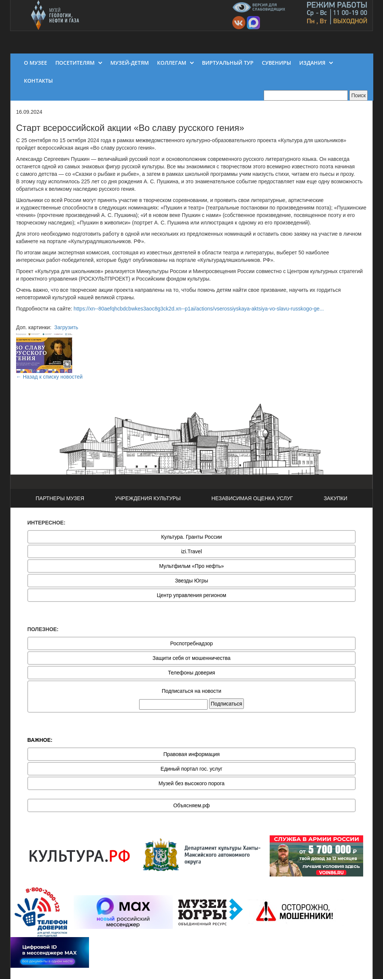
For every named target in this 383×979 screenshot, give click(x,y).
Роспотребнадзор (191, 643)
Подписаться (226, 704)
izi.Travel (191, 551)
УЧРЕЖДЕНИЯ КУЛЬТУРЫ (148, 498)
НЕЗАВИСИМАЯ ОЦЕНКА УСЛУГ (252, 498)
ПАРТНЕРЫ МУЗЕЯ (60, 498)
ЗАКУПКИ (335, 498)
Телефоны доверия (191, 673)
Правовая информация (191, 754)
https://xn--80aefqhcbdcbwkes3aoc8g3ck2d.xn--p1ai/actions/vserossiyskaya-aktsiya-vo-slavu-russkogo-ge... (199, 309)
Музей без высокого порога (192, 783)
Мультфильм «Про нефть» (191, 566)
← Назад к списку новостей (49, 377)
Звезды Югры (191, 581)
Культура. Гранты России (191, 537)
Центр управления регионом (191, 595)
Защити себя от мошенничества (192, 658)
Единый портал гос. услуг (191, 769)
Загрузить (66, 327)
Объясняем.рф (191, 805)
